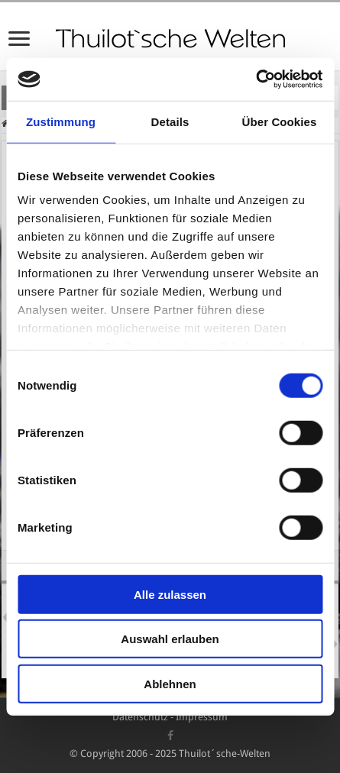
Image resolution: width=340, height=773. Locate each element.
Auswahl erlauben (170, 638)
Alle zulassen (170, 593)
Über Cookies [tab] (279, 121)
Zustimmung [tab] (61, 121)
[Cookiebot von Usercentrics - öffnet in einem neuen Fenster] (255, 79)
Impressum (202, 717)
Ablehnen (170, 683)
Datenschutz (140, 717)
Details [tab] (170, 121)
